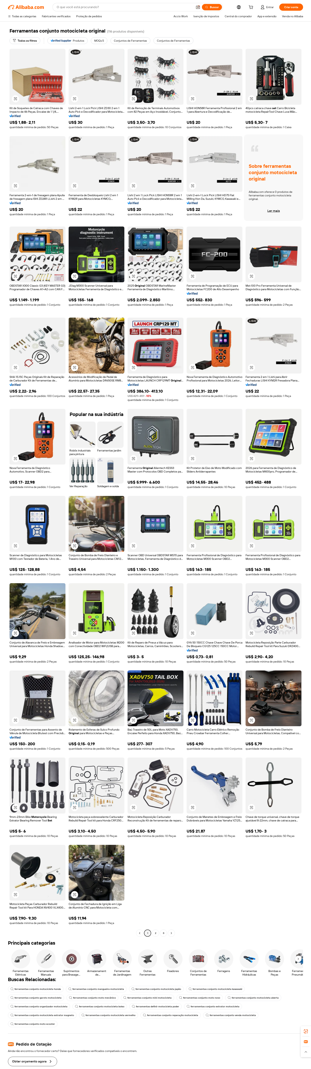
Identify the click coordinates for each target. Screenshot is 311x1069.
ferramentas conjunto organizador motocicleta (39, 1020)
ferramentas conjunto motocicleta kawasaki (216, 1002)
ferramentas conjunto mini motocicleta (148, 1011)
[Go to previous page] (139, 946)
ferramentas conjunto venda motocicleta (231, 1028)
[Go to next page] (171, 946)
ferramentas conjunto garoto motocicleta (36, 1011)
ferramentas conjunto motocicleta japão (157, 1002)
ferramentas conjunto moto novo (200, 1011)
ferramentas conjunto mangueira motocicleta (96, 1002)
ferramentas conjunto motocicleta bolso (100, 1020)
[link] (306, 1031)
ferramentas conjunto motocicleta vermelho (108, 1028)
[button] (15, 98)
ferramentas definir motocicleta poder (156, 1020)
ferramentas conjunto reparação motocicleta (170, 1028)
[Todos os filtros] (26, 40)
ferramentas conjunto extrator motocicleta (214, 1020)
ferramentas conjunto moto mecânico (92, 1011)
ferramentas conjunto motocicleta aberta (253, 1011)
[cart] (251, 7)
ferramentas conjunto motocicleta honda (36, 1002)
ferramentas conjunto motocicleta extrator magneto (42, 1028)
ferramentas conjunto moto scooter (33, 1037)
